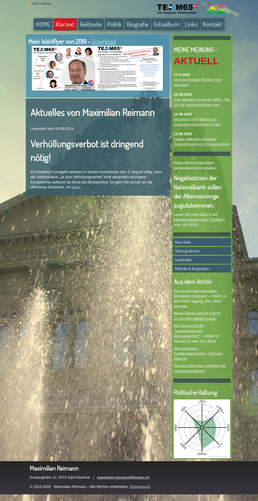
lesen (76, 187)
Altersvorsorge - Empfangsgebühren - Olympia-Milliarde (198, 354)
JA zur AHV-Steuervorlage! (195, 319)
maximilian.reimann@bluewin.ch (123, 477)
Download (104, 41)
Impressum (140, 487)
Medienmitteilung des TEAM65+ (199, 220)
